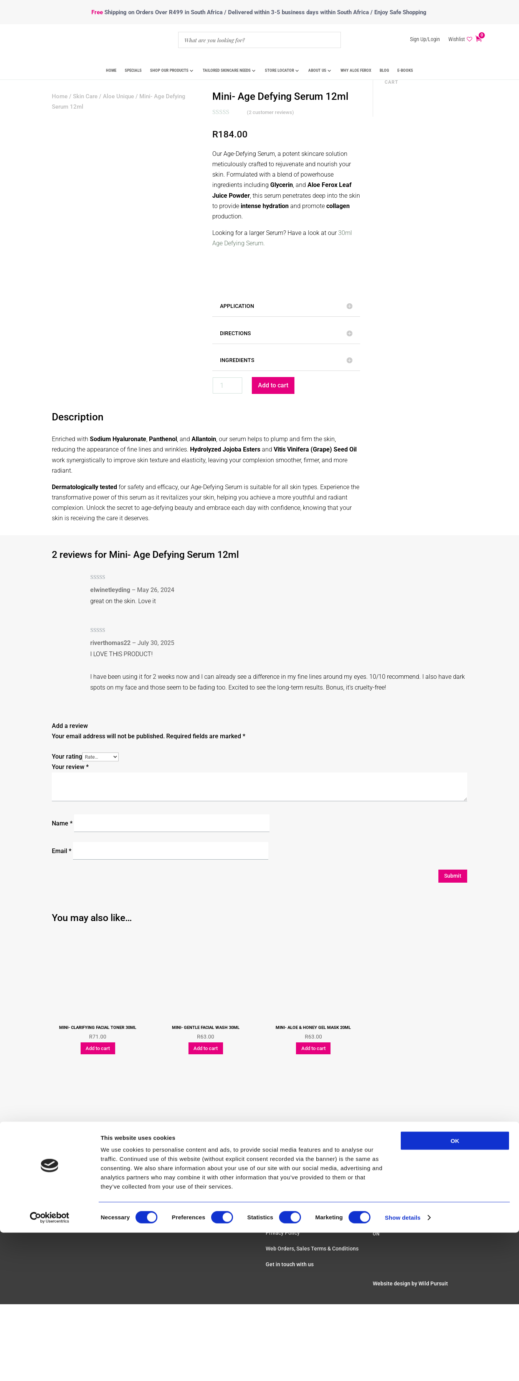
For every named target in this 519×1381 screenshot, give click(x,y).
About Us (317, 70)
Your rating (67, 756)
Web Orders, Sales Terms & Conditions (312, 1248)
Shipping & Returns (289, 1207)
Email (61, 851)
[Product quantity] (227, 385)
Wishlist (456, 39)
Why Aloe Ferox (355, 70)
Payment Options (287, 1190)
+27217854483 (397, 1161)
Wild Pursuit (433, 1283)
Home (111, 70)
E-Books (405, 70)
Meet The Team (392, 1181)
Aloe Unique (118, 96)
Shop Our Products (169, 70)
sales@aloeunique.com (408, 1171)
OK (455, 980)
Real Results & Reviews (294, 1175)
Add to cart (273, 385)
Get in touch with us (290, 1264)
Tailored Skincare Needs (227, 70)
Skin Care (85, 96)
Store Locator (279, 70)
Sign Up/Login (425, 39)
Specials (133, 70)
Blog (384, 70)
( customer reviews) (270, 112)
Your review (70, 767)
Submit (452, 876)
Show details (403, 1057)
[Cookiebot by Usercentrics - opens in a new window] (49, 1057)
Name (62, 823)
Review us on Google (401, 1200)
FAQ (271, 1159)
